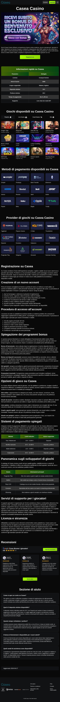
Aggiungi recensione (50, 549)
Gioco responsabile (53, 689)
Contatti (52, 686)
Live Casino (22, 117)
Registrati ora (30, 57)
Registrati (52, 2)
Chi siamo (32, 684)
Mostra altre (30, 579)
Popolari (8, 117)
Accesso (45, 2)
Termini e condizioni (35, 686)
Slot (52, 117)
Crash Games (37, 117)
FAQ (51, 684)
